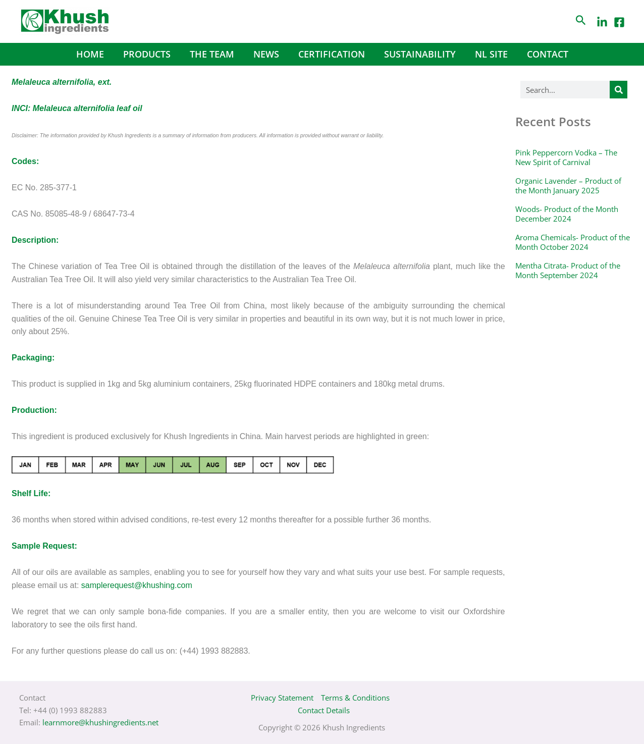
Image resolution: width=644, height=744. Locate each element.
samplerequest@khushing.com (136, 585)
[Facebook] (619, 22)
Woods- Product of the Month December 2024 (566, 214)
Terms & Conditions (355, 698)
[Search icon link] (580, 21)
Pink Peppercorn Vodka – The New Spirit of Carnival (566, 157)
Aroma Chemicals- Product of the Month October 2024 (572, 242)
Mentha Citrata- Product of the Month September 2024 (567, 270)
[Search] (618, 89)
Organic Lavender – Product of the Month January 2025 (568, 186)
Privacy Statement (282, 698)
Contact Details (324, 710)
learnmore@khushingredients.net (100, 722)
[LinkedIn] (602, 22)
